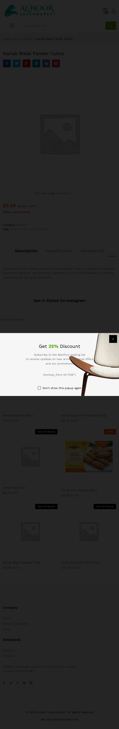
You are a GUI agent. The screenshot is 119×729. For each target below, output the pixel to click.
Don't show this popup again (62, 387)
